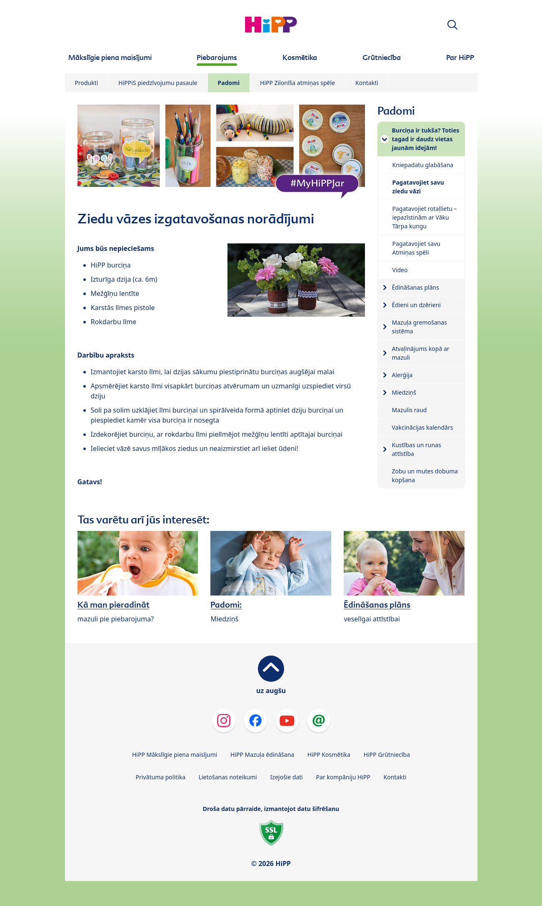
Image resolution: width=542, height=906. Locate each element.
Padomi (229, 83)
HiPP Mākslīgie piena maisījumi (174, 754)
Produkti (86, 83)
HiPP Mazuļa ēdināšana (262, 754)
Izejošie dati (286, 777)
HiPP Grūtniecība (387, 754)
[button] (452, 25)
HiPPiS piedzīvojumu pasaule (157, 83)
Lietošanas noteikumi (228, 777)
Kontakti (366, 83)
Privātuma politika (160, 777)
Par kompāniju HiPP (343, 777)
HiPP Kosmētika (328, 754)
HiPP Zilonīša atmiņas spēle (297, 83)
